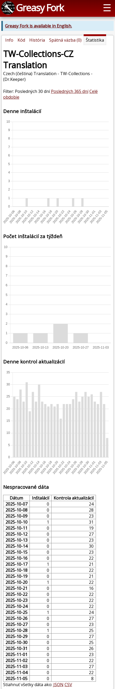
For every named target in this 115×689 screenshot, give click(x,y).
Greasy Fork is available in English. (38, 26)
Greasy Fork (40, 7)
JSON (58, 684)
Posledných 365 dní (69, 91)
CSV (68, 684)
